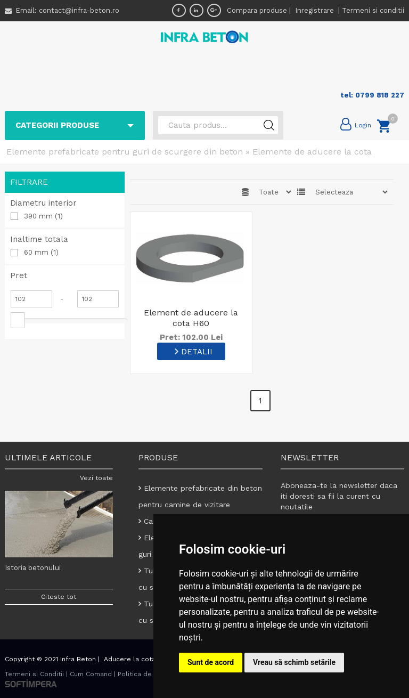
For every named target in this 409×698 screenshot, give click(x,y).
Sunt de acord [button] (210, 662)
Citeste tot (58, 596)
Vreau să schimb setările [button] (294, 662)
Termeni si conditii (373, 10)
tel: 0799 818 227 (372, 95)
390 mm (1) (43, 216)
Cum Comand (91, 674)
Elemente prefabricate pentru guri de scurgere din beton (124, 152)
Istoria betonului (33, 568)
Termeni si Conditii (34, 674)
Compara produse (257, 10)
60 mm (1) (41, 252)
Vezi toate (96, 478)
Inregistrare (315, 10)
